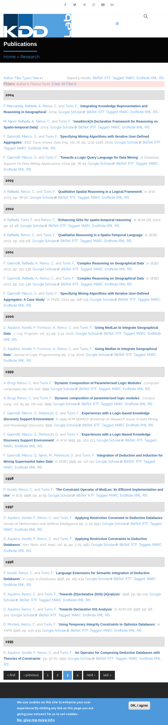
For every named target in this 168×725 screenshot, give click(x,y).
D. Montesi (12, 624)
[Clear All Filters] (64, 84)
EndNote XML (147, 78)
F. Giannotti (12, 136)
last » (107, 675)
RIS (161, 78)
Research (29, 56)
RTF (108, 78)
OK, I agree (139, 705)
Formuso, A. (46, 328)
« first (11, 675)
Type (26, 78)
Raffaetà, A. (33, 106)
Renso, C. (50, 106)
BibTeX (98, 78)
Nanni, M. (45, 455)
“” (99, 157)
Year (35, 78)
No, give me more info (36, 720)
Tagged (118, 78)
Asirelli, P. (29, 328)
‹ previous (31, 675)
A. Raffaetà (11, 192)
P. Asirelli (10, 489)
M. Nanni (10, 121)
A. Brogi (10, 383)
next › (91, 675)
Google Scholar (71, 112)
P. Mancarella (13, 106)
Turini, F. (71, 106)
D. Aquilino (12, 328)
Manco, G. (29, 136)
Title (18, 78)
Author (9, 78)
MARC (130, 78)
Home (10, 56)
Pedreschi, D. (49, 413)
